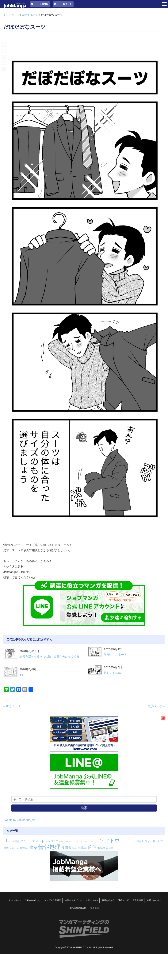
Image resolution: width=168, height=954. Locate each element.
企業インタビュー (73, 900)
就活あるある (30, 15)
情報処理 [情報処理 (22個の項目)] (49, 847)
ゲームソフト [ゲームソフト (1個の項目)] (72, 841)
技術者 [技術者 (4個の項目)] (66, 848)
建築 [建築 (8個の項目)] (33, 847)
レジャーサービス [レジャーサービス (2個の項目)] (152, 841)
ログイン (67, 4)
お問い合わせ (153, 900)
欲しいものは (112, 672)
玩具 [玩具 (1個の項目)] (74, 848)
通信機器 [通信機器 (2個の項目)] (102, 847)
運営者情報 (137, 900)
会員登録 (43, 4)
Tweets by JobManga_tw (19, 819)
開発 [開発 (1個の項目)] (111, 848)
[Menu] (164, 4)
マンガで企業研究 (52, 900)
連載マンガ (123, 900)
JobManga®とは (32, 900)
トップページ (11, 15)
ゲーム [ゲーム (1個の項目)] (62, 841)
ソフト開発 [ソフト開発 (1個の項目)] (136, 841)
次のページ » (156, 706)
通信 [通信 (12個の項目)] (92, 847)
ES (21, 674)
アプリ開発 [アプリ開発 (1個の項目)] (14, 841)
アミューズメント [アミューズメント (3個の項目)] (32, 841)
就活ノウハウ (92, 900)
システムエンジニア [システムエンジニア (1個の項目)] (89, 841)
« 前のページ (11, 706)
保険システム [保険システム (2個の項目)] (11, 847)
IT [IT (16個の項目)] (5, 840)
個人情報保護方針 (78, 908)
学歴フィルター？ (115, 654)
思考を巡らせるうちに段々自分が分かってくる (49, 656)
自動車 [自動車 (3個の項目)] (81, 847)
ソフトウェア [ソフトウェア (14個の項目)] (114, 840)
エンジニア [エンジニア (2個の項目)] (51, 841)
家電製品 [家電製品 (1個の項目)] (24, 848)
